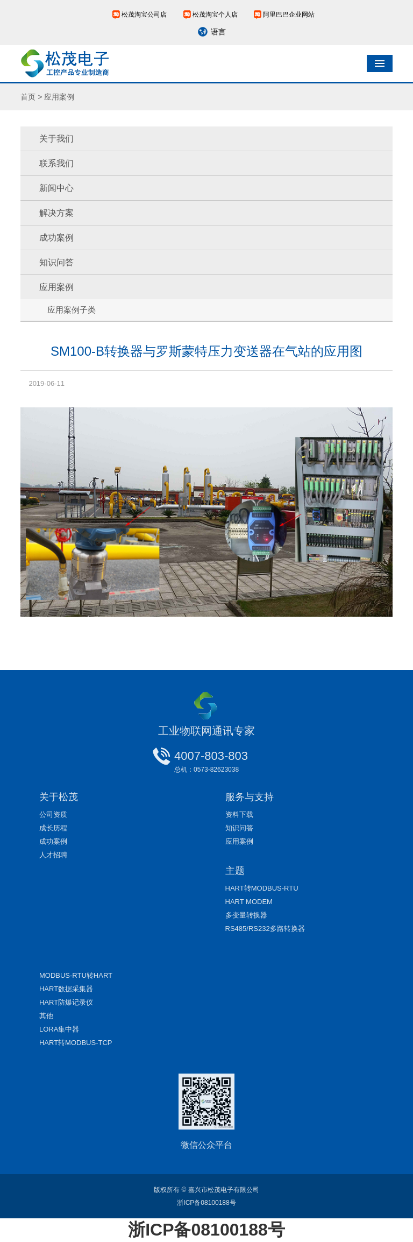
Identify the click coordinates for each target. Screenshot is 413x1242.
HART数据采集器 (66, 989)
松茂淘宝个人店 (215, 14)
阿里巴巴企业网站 (289, 14)
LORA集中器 (59, 1029)
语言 (218, 31)
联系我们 (56, 163)
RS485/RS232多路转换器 (265, 929)
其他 (46, 1016)
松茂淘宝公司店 (144, 14)
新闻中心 (56, 188)
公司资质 (53, 814)
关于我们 (56, 138)
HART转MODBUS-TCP (75, 1043)
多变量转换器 (246, 915)
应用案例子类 (71, 309)
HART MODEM (249, 902)
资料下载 (239, 814)
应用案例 (56, 287)
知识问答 (56, 262)
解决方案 (56, 212)
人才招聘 (53, 855)
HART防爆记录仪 (66, 1002)
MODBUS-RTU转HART (75, 975)
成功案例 (56, 237)
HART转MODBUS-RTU (261, 888)
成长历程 (53, 828)
